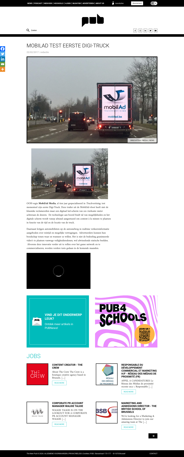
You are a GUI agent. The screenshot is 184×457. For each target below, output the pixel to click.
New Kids (48, 3)
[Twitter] (2, 53)
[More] (2, 69)
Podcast (38, 3)
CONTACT (153, 454)
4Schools (58, 3)
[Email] (2, 64)
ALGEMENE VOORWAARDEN (55, 454)
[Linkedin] (2, 59)
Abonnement (137, 3)
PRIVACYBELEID (75, 454)
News (29, 3)
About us (100, 3)
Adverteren (88, 3)
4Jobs (68, 3)
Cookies (86, 454)
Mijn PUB (77, 3)
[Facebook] (2, 48)
